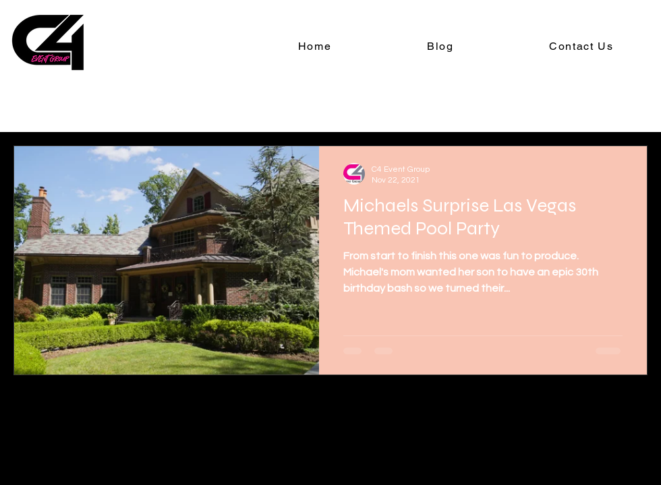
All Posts (35, 105)
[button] (630, 107)
